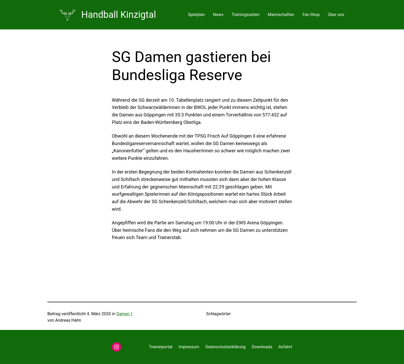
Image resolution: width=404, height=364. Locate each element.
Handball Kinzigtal (118, 14)
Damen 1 (124, 313)
